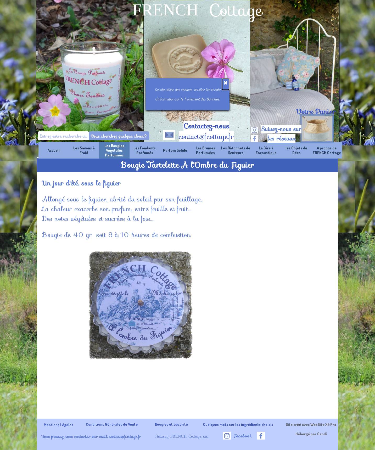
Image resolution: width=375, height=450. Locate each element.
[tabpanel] (315, 111)
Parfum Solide (175, 150)
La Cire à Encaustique (266, 150)
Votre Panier (315, 111)
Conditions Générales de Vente (112, 424)
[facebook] (254, 138)
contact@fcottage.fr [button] (206, 136)
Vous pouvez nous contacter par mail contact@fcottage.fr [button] (91, 437)
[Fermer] (225, 84)
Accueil (54, 150)
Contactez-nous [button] (206, 126)
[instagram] (254, 130)
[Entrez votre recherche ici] (63, 136)
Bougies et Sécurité (171, 424)
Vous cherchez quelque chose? (119, 136)
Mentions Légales (58, 424)
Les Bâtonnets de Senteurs (235, 150)
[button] (169, 134)
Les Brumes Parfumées (205, 150)
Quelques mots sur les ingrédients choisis (238, 424)
